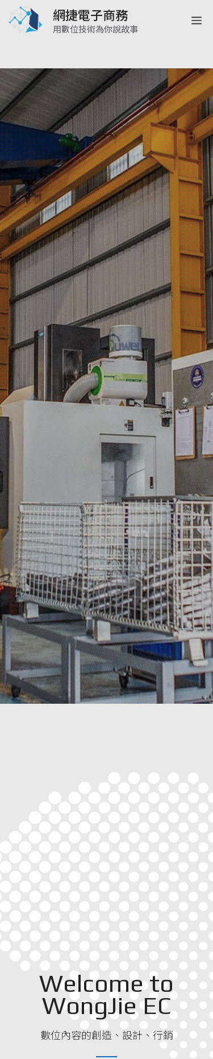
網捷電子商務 (90, 14)
